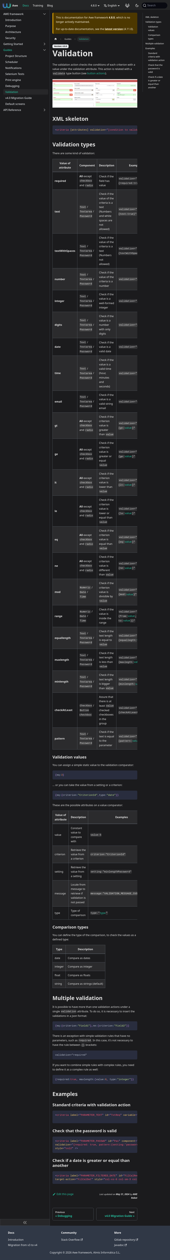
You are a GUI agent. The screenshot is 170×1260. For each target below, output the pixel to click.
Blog (50, 5)
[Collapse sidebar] (25, 1222)
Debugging (12, 86)
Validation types (153, 21)
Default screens (15, 104)
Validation (11, 92)
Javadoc (120, 1245)
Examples (150, 48)
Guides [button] (7, 50)
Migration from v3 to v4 (22, 1245)
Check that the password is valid (155, 68)
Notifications (13, 68)
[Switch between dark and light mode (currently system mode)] (137, 5)
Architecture (13, 32)
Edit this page (63, 1194)
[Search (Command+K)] (154, 5)
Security (10, 38)
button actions (96, 73)
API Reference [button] (12, 110)
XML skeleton (152, 16)
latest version (114, 29)
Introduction (13, 20)
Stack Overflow (72, 1240)
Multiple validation (154, 43)
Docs (26, 5)
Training (38, 5)
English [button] (110, 5)
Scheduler (11, 62)
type (103, 913)
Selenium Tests (14, 74)
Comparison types (154, 36)
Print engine (13, 80)
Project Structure (16, 56)
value (128, 428)
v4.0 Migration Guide (18, 98)
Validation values (153, 28)
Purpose (10, 26)
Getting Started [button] (13, 44)
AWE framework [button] (13, 14)
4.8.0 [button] (94, 5)
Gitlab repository (126, 1240)
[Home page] (55, 39)
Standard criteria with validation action (156, 57)
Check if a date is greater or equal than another (155, 82)
